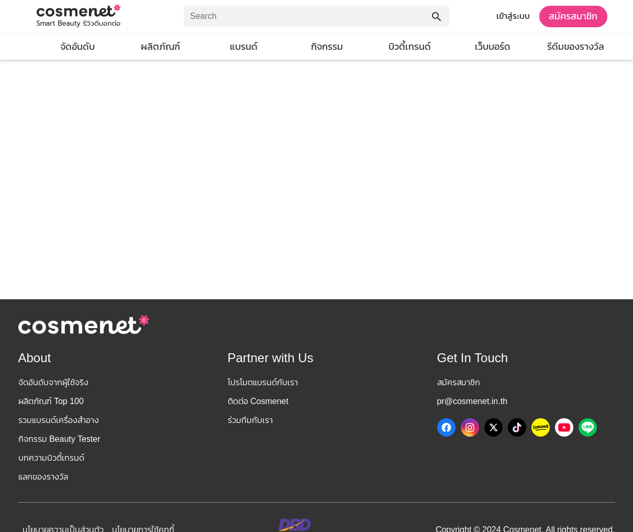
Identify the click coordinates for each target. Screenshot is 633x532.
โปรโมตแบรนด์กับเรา (263, 382)
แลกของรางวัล (43, 476)
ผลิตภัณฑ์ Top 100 (51, 401)
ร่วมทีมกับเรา (250, 420)
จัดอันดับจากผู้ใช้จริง (53, 382)
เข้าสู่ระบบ (513, 16)
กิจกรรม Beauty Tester (59, 439)
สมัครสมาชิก (573, 16)
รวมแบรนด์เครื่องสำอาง (58, 420)
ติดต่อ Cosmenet (258, 401)
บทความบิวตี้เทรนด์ (51, 457)
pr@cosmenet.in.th (472, 401)
